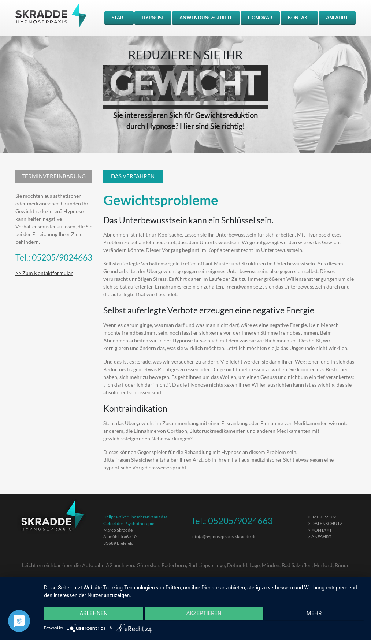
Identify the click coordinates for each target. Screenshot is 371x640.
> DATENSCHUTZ (325, 523)
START (119, 18)
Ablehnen (91, 614)
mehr (316, 614)
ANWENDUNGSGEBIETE (206, 18)
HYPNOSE (153, 18)
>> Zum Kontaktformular (44, 273)
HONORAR (260, 18)
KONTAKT (299, 18)
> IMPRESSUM (322, 517)
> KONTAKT (320, 530)
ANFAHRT (337, 18)
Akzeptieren (203, 614)
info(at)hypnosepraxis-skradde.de (223, 536)
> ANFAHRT (319, 536)
